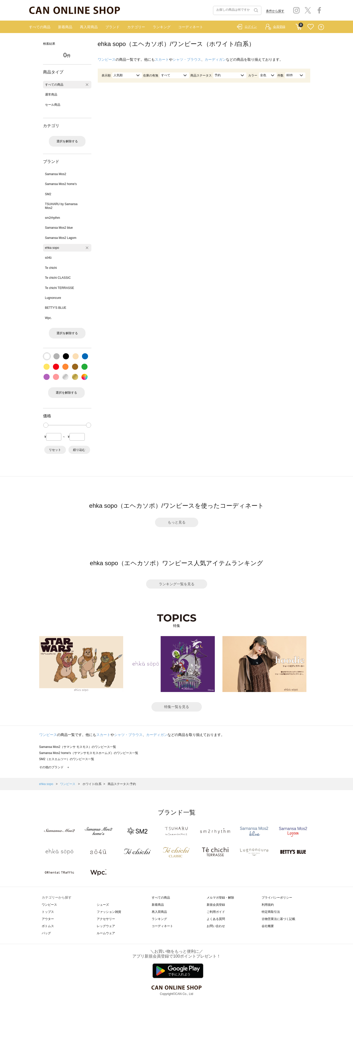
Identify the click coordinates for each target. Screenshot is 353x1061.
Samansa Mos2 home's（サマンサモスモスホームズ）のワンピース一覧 (88, 753)
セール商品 (52, 104)
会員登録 (279, 26)
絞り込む (79, 450)
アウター (48, 919)
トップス (48, 912)
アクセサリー (106, 919)
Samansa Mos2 (55, 174)
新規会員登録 (216, 904)
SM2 (48, 194)
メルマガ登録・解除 (220, 897)
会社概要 (268, 926)
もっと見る (177, 522)
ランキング (162, 27)
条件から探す (275, 11)
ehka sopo (52, 248)
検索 (255, 10)
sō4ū (48, 257)
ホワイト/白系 (92, 784)
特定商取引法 (271, 912)
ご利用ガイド (216, 912)
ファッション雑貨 (109, 912)
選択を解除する (67, 141)
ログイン (251, 26)
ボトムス (48, 926)
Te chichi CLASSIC (58, 278)
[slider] (45, 425)
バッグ (46, 933)
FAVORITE (310, 27)
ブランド (112, 27)
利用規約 (268, 904)
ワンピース (107, 59)
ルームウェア (106, 933)
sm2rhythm (52, 218)
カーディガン (215, 59)
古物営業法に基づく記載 (278, 919)
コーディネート (190, 27)
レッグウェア (106, 926)
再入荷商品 (89, 27)
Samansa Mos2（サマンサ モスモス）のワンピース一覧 (77, 747)
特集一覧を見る (176, 707)
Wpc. (48, 318)
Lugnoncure (53, 298)
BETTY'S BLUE (55, 308)
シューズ (103, 904)
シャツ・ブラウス (187, 59)
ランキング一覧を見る (176, 584)
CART (298, 25)
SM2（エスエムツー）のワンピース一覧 (66, 759)
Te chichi (51, 268)
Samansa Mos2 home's (61, 184)
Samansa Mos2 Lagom (60, 238)
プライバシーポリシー (277, 897)
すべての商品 (39, 27)
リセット (55, 450)
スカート (162, 59)
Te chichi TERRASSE (59, 288)
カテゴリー (136, 27)
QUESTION (321, 27)
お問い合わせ (216, 926)
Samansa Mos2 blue (59, 227)
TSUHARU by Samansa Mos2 (61, 205)
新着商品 (65, 27)
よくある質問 (216, 919)
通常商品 (51, 94)
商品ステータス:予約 (122, 784)
